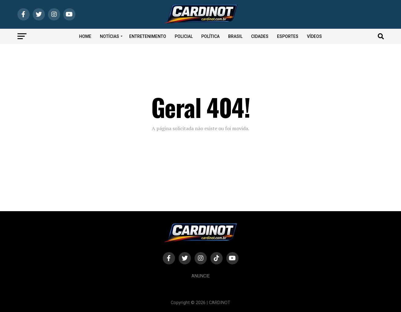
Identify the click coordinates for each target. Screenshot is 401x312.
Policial (184, 36)
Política (210, 36)
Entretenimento (147, 36)
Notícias (109, 36)
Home (85, 36)
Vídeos (314, 36)
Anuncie (200, 276)
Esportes (287, 36)
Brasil (235, 36)
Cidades (259, 36)
